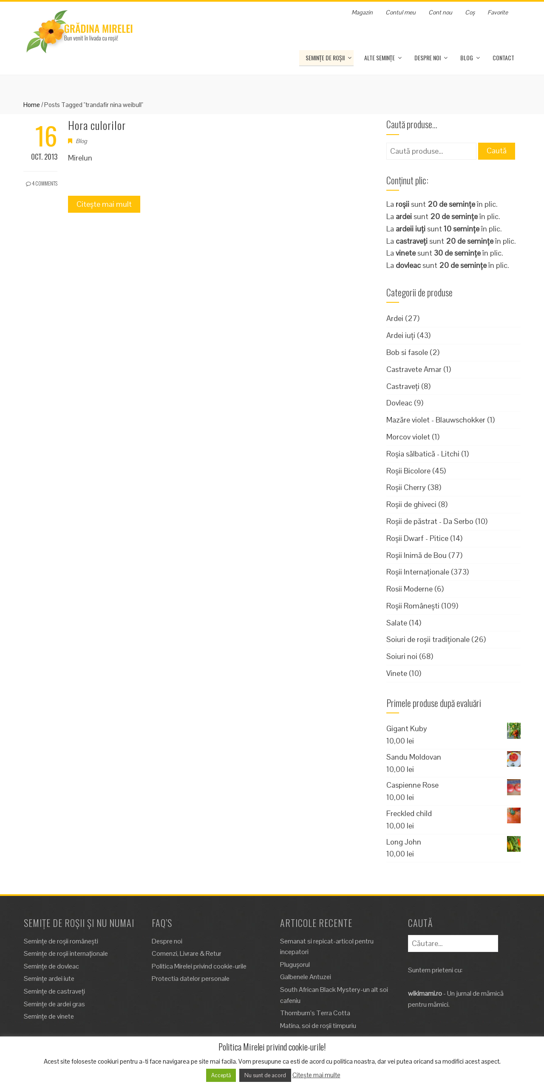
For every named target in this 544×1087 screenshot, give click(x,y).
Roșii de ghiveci (411, 504)
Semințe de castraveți (54, 991)
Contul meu (400, 12)
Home (31, 105)
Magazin (362, 12)
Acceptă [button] (221, 1075)
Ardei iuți (400, 335)
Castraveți (402, 386)
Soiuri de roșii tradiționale (428, 639)
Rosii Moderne (409, 589)
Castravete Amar (414, 369)
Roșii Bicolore (408, 471)
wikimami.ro (425, 993)
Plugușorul (295, 964)
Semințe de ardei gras (54, 1004)
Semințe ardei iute (49, 978)
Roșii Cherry (406, 487)
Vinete (396, 673)
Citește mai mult (104, 204)
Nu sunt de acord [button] (265, 1075)
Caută (497, 150)
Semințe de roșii (325, 57)
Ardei (394, 318)
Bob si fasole (407, 352)
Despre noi (427, 57)
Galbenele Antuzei (305, 976)
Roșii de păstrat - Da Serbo (429, 521)
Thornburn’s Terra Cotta (315, 1012)
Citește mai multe (316, 1075)
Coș (470, 12)
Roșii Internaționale (417, 572)
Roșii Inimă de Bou (416, 555)
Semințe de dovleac (51, 966)
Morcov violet (408, 437)
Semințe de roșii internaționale (66, 953)
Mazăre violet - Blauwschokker (435, 420)
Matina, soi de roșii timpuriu (318, 1025)
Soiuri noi (401, 656)
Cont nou (440, 12)
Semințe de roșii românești (61, 941)
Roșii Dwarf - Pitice (417, 538)
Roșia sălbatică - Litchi (422, 454)
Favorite (497, 12)
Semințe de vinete (49, 1016)
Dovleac (399, 403)
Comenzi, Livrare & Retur (186, 953)
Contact (503, 57)
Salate (396, 623)
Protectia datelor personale (191, 978)
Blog (466, 57)
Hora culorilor (97, 125)
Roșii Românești (412, 606)
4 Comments (41, 183)
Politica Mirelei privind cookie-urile (199, 966)
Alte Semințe (379, 57)
